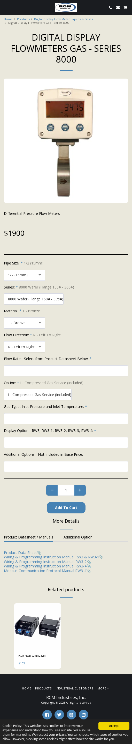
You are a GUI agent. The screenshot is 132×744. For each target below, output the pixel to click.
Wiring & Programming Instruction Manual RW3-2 (45, 561)
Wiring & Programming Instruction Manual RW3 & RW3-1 (51, 557)
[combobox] (24, 275)
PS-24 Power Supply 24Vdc (31, 655)
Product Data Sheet (20, 552)
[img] (37, 626)
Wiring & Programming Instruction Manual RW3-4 (45, 566)
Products (23, 19)
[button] (5, 7)
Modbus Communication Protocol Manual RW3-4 (45, 570)
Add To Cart (66, 507)
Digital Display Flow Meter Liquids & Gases (63, 19)
